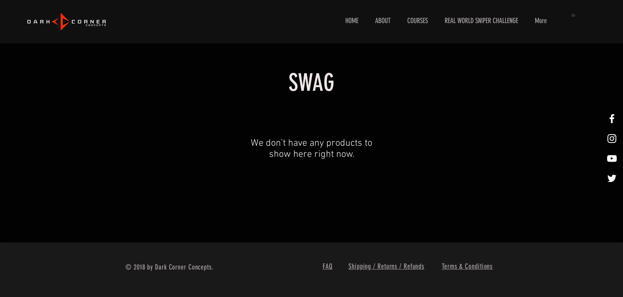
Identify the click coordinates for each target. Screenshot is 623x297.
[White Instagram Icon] (612, 139)
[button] (574, 15)
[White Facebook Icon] (612, 119)
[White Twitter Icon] (612, 178)
